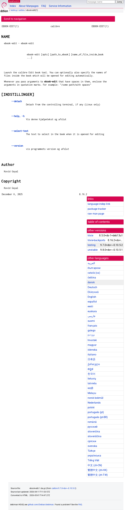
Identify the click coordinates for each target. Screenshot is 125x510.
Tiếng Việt (93, 460)
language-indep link (99, 203)
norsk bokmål (95, 397)
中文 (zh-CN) (95, 465)
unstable (93, 249)
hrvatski (92, 340)
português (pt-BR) (98, 417)
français (92, 325)
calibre (21, 10)
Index (13, 5)
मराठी (90, 388)
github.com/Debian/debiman (41, 504)
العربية (91, 263)
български (94, 268)
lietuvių (92, 378)
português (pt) (96, 412)
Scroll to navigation (15, 18)
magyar (92, 344)
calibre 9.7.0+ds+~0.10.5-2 (64, 488)
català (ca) (94, 272)
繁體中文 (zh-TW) (98, 474)
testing (14, 10)
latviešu (92, 383)
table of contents (99, 221)
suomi (91, 320)
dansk (91, 282)
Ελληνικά (93, 292)
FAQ (43, 5)
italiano (92, 354)
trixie (90, 235)
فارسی (91, 316)
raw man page (96, 213)
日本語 (91, 359)
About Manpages (28, 5)
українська (94, 455)
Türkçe (91, 450)
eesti (90, 306)
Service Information (60, 5)
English (92, 296)
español (92, 301)
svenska (92, 446)
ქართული (94, 364)
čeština (92, 277)
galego (91, 330)
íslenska (92, 349)
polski (91, 407)
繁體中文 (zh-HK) (97, 470)
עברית (91, 335)
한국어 (91, 373)
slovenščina (94, 436)
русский (92, 426)
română (92, 421)
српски (92, 441)
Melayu (92, 393)
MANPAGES (14, 1)
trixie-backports (96, 240)
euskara (92, 311)
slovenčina (94, 431)
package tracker (97, 208)
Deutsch (92, 287)
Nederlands (94, 402)
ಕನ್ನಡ (90, 369)
